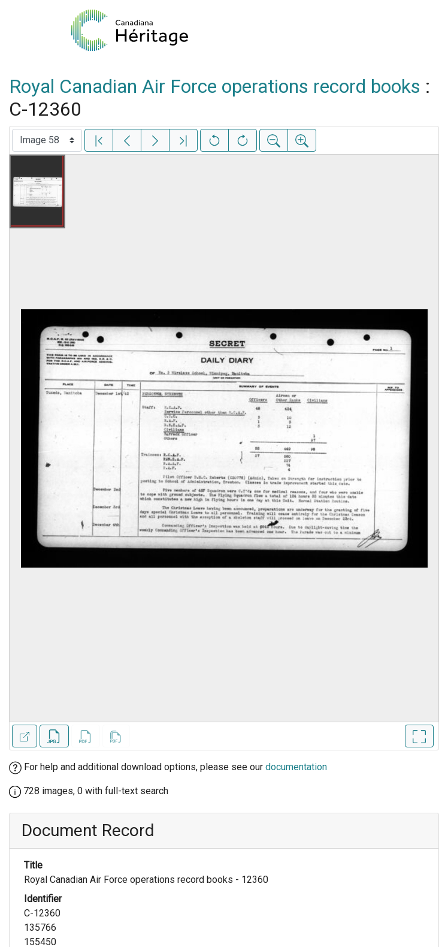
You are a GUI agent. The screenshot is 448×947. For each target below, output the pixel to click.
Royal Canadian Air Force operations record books (214, 86)
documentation (296, 767)
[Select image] (47, 140)
